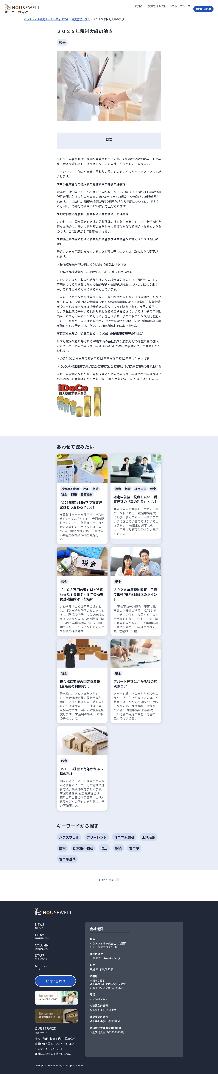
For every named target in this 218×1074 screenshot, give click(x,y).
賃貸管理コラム (80, 19)
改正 (104, 847)
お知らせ (140, 9)
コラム (173, 9)
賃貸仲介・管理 (44, 1043)
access (56, 967)
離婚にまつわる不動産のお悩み (53, 1054)
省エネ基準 (67, 859)
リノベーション (64, 1043)
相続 (118, 847)
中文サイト (41, 1048)
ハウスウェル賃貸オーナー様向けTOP (46, 19)
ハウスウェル (69, 837)
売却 (45, 1038)
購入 (37, 1038)
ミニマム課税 (124, 837)
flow (56, 936)
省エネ (134, 847)
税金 (62, 42)
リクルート (56, 1048)
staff (56, 956)
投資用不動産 (83, 847)
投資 (62, 847)
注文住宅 (70, 1038)
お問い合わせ (203, 9)
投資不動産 (56, 1038)
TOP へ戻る (106, 880)
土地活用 (148, 837)
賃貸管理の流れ (157, 9)
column (56, 946)
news (56, 926)
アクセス (185, 9)
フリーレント (97, 837)
